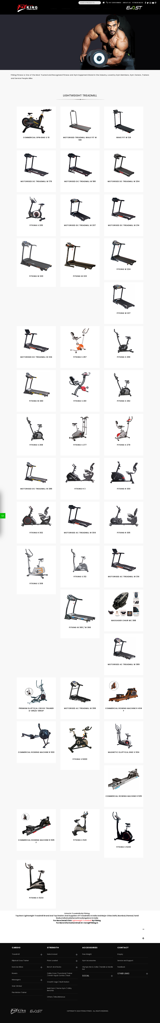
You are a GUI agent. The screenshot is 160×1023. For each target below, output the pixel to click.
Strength (66, 8)
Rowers (14, 973)
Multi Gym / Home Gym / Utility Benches (59, 989)
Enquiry (120, 954)
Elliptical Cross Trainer (20, 960)
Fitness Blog (137, 3)
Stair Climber (17, 986)
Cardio (54, 8)
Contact (108, 8)
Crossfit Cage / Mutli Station (58, 982)
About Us (127, 3)
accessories (89, 947)
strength (53, 947)
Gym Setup (95, 8)
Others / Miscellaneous (56, 997)
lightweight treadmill (82, 920)
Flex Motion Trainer (19, 992)
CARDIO (16, 947)
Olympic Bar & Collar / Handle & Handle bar (97, 968)
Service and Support (125, 960)
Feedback (121, 967)
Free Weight (87, 954)
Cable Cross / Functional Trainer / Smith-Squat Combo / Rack (59, 974)
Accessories (81, 8)
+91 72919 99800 (114, 3)
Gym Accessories (89, 960)
